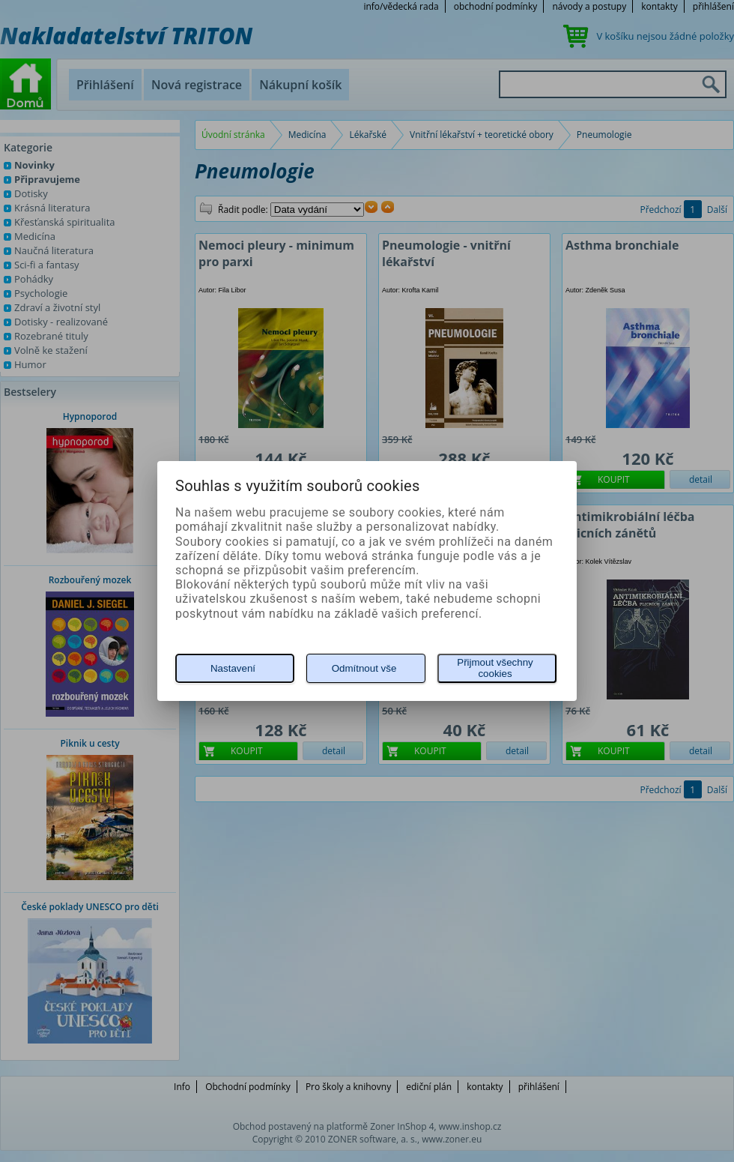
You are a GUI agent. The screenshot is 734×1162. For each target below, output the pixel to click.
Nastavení (232, 668)
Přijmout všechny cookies (495, 668)
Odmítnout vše (364, 668)
